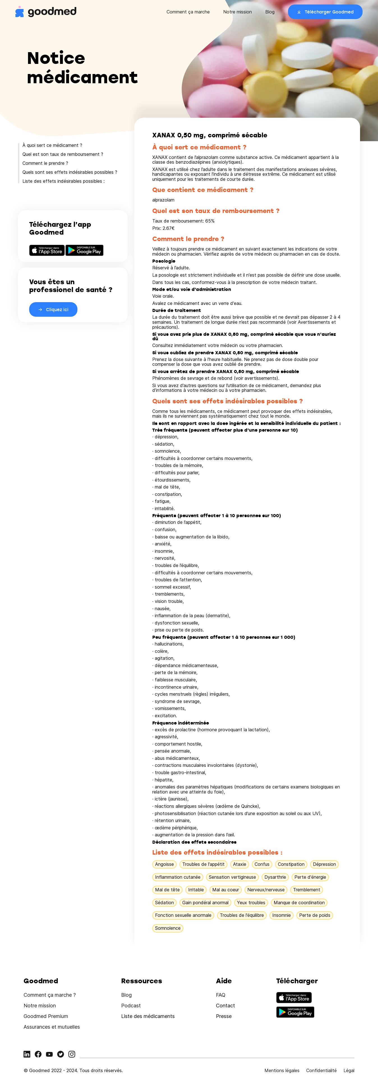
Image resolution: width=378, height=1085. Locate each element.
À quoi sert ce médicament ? (52, 145)
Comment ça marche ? (50, 995)
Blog (270, 12)
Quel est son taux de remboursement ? (62, 154)
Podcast (131, 1005)
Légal (349, 1070)
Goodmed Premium (46, 1016)
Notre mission (237, 12)
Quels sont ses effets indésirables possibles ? (69, 172)
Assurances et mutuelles (52, 1027)
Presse (224, 1016)
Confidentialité (321, 1070)
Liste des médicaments (148, 1016)
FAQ (220, 995)
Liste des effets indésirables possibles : (63, 181)
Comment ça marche (188, 12)
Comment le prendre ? (45, 163)
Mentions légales (281, 1070)
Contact (225, 1005)
